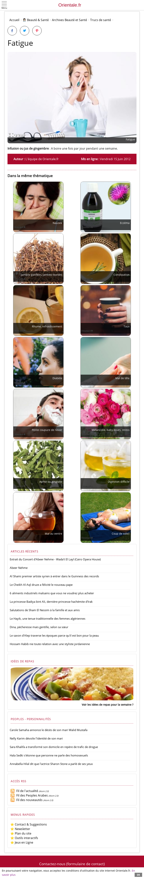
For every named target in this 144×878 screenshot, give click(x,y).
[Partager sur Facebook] (12, 30)
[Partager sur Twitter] (24, 30)
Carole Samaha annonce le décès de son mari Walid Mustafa (48, 730)
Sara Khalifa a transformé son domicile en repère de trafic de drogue (54, 747)
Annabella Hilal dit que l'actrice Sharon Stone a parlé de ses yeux (51, 764)
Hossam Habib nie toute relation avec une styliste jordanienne (50, 644)
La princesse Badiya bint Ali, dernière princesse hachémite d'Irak (51, 601)
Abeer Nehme (19, 568)
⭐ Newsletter (20, 829)
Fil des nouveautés (26, 800)
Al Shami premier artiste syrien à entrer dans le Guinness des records (54, 576)
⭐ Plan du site (20, 833)
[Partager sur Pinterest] (37, 30)
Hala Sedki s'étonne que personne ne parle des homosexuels (49, 755)
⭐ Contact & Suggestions (28, 824)
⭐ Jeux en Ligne (21, 842)
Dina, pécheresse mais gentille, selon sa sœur (39, 627)
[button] (4, 5)
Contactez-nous (52, 863)
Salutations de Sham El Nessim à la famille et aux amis (45, 610)
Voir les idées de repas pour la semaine (106, 704)
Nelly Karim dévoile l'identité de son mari (36, 738)
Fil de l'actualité (24, 791)
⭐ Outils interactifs (24, 838)
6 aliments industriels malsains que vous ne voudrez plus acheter (52, 593)
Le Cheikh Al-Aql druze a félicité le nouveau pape (41, 585)
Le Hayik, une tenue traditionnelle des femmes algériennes (47, 618)
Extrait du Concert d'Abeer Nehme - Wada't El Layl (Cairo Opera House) (55, 559)
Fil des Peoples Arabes (29, 795)
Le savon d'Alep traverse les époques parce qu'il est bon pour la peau (54, 635)
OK (138, 874)
